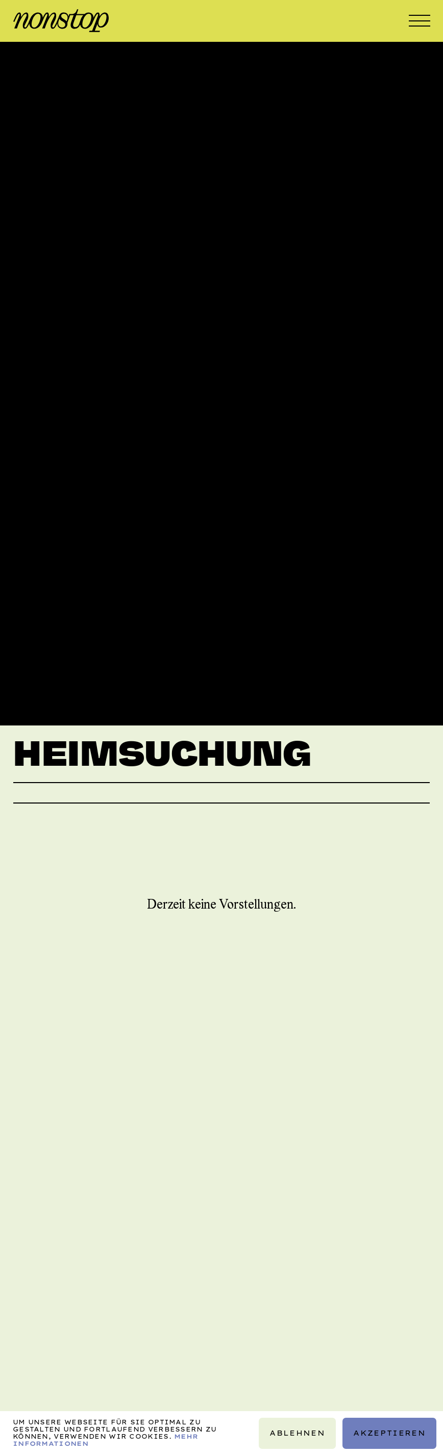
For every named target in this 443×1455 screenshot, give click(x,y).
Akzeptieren (390, 1432)
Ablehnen (298, 1432)
